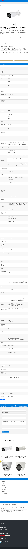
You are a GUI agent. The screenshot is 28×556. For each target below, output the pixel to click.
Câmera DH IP (4, 481)
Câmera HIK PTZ (4, 493)
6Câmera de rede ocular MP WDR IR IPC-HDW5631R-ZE (10, 513)
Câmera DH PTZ (4, 485)
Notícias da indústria (3, 526)
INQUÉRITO (14, 60)
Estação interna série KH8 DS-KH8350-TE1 (8, 504)
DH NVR (3, 483)
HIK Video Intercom (5, 495)
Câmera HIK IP (4, 489)
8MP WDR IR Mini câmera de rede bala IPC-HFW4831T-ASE (11, 514)
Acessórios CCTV (4, 497)
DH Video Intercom (5, 487)
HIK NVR (3, 491)
